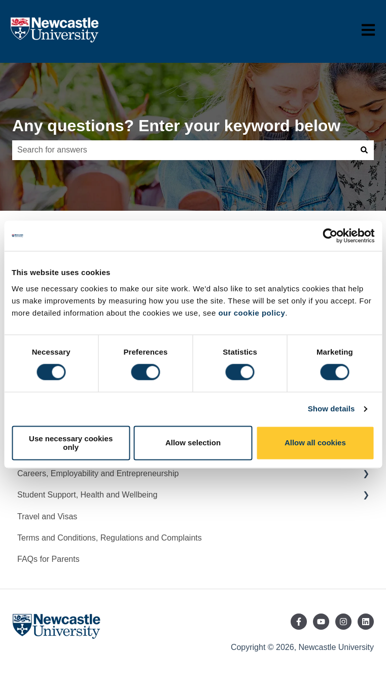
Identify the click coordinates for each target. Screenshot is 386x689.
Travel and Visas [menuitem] (47, 516)
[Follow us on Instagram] (343, 622)
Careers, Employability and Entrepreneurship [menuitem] (98, 473)
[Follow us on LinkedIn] (366, 622)
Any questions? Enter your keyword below (176, 126)
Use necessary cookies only (71, 442)
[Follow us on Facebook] (299, 622)
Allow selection (193, 443)
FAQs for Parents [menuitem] (48, 559)
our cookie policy (251, 313)
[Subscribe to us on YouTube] (321, 622)
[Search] (364, 150)
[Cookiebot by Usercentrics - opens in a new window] (330, 235)
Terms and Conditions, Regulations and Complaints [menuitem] (109, 537)
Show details (331, 409)
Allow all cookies (315, 443)
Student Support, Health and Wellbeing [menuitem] (87, 494)
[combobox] (183, 150)
